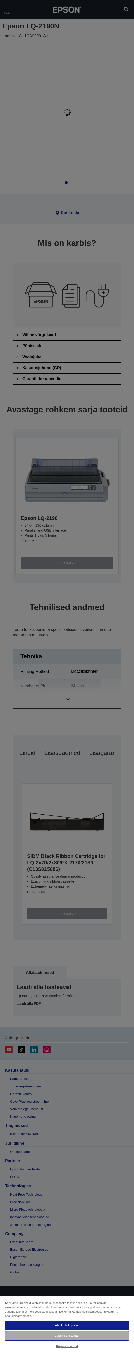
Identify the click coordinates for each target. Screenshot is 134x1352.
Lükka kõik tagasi (67, 1335)
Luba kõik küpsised (67, 1325)
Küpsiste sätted (67, 1346)
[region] (67, 1323)
